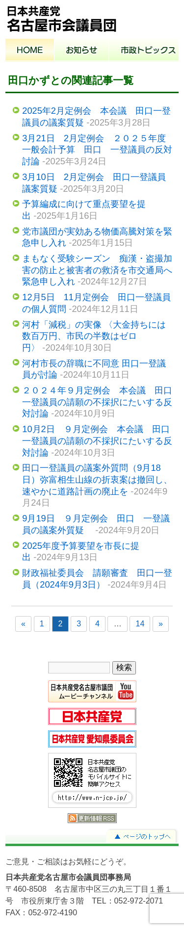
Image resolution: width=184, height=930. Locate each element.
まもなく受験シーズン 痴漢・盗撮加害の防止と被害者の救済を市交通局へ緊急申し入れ (97, 269)
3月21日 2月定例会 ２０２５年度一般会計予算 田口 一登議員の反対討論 (97, 149)
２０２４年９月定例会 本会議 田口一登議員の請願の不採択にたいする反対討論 (97, 401)
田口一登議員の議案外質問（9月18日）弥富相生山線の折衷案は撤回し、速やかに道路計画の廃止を (97, 479)
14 (139, 624)
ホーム (29, 51)
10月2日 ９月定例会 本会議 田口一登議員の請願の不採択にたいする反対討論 (97, 440)
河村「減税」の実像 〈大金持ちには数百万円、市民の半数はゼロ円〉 (94, 336)
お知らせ (81, 51)
